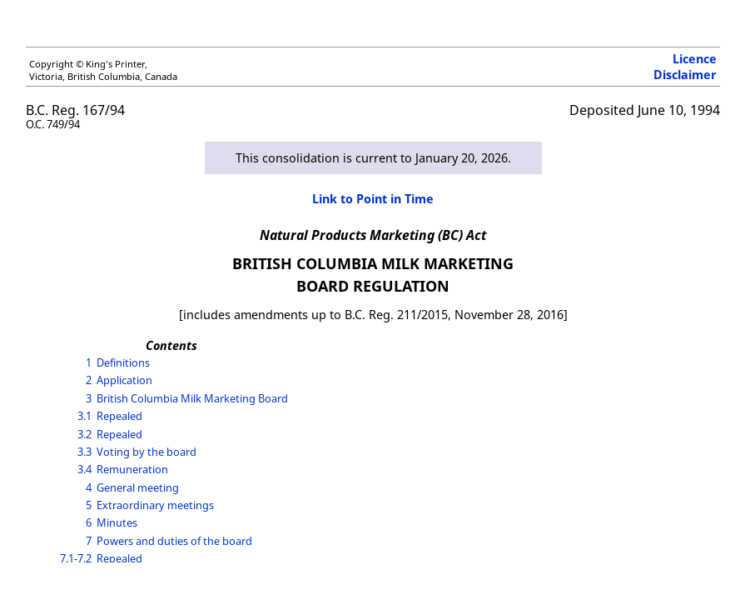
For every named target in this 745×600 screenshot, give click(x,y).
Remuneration (132, 469)
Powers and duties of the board (174, 540)
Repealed (119, 415)
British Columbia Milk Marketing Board (192, 398)
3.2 (84, 434)
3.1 (84, 415)
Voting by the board (146, 451)
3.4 (84, 469)
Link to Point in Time (373, 199)
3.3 (84, 451)
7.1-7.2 (76, 558)
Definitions (123, 362)
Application (124, 380)
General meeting (138, 487)
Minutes (117, 522)
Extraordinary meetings (155, 505)
